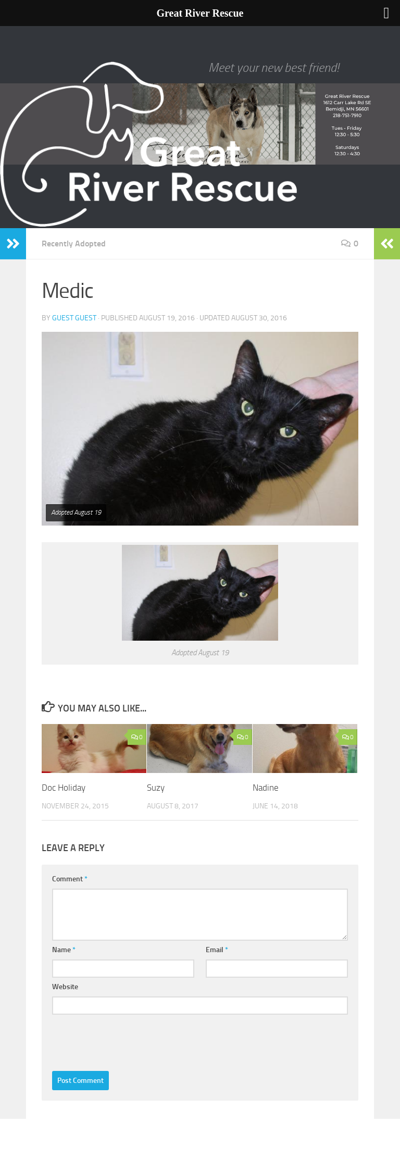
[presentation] (131, 1040)
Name (64, 949)
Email (217, 949)
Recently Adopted (74, 243)
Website (65, 986)
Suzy (156, 787)
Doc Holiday (63, 787)
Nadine (266, 787)
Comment (70, 879)
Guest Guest (74, 318)
